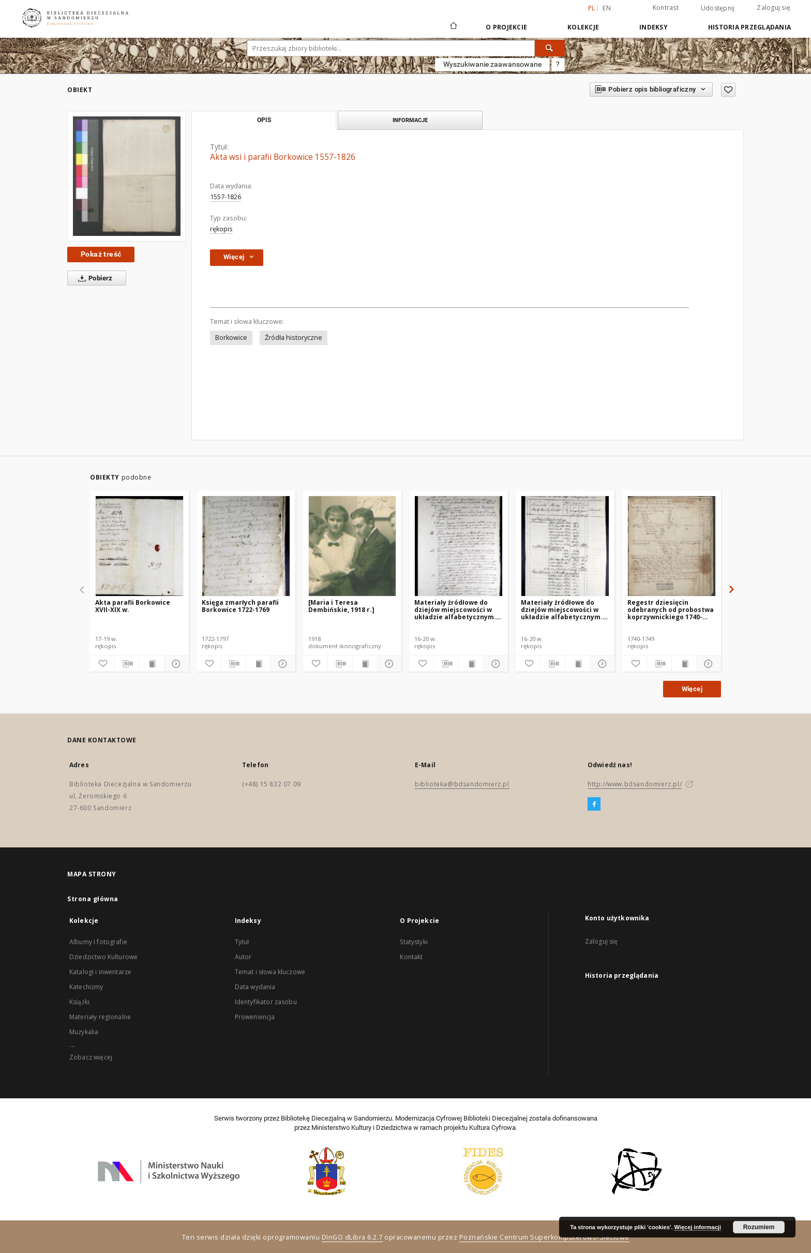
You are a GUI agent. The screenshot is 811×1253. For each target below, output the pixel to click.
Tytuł (242, 941)
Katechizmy (86, 986)
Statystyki (414, 941)
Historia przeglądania (749, 27)
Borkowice (231, 337)
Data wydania (255, 986)
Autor (243, 956)
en (607, 8)
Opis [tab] (264, 120)
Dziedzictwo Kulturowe (103, 956)
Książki (79, 1001)
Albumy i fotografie (98, 941)
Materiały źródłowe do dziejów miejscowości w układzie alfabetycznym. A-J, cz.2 (455, 609)
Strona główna (92, 898)
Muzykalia (83, 1031)
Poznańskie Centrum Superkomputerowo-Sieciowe (544, 1237)
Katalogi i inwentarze (100, 971)
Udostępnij (718, 8)
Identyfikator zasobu (266, 1001)
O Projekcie (506, 27)
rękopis (221, 229)
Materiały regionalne (100, 1016)
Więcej (692, 689)
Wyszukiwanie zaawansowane (492, 64)
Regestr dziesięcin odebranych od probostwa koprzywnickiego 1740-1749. (670, 609)
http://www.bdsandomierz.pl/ (635, 784)
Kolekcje (583, 27)
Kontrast (666, 7)
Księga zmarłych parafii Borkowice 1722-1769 (240, 606)
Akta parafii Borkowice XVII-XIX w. (132, 606)
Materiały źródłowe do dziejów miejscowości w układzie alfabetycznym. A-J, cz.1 (562, 609)
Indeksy (653, 27)
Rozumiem (759, 1227)
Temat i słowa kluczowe (270, 971)
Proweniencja (255, 1016)
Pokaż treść (101, 254)
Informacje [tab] (410, 120)
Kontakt (411, 956)
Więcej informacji (697, 1227)
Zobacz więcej (90, 1057)
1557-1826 (225, 196)
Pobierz (93, 278)
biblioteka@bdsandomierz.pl (462, 784)
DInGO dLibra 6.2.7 (352, 1237)
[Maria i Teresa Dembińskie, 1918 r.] (341, 606)
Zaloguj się (773, 7)
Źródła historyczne (293, 337)
